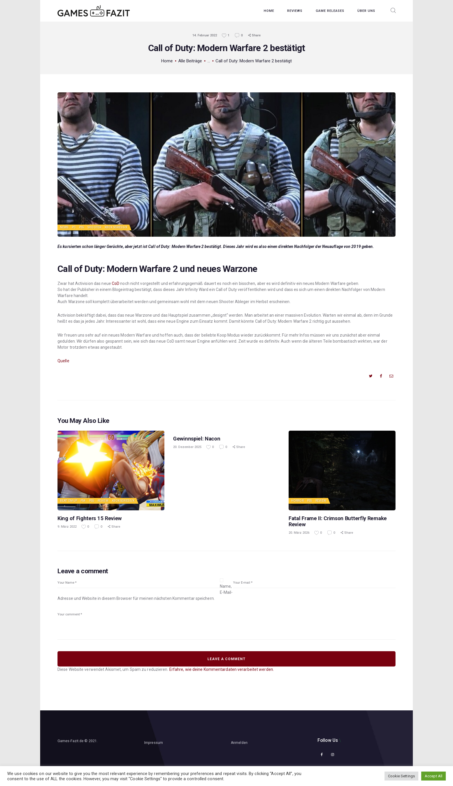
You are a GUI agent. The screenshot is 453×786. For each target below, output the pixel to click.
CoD (115, 283)
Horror (297, 500)
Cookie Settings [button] (401, 776)
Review (103, 500)
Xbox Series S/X (116, 227)
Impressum (153, 743)
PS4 (83, 500)
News (64, 227)
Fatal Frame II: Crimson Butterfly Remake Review (338, 521)
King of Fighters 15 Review (89, 518)
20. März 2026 (299, 533)
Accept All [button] (433, 776)
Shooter (94, 227)
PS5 (81, 227)
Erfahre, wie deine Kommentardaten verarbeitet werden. (221, 669)
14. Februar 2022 (204, 35)
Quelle (63, 361)
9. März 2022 (67, 527)
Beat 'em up (68, 500)
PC (74, 227)
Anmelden (239, 743)
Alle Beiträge (190, 61)
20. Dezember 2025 (187, 447)
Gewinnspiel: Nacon (196, 439)
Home (167, 61)
